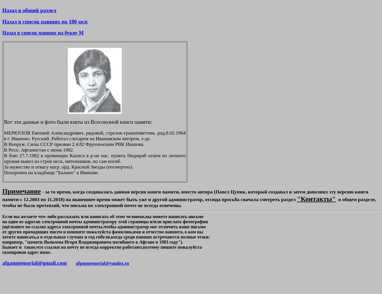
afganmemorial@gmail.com (34, 263)
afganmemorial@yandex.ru (102, 263)
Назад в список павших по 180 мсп (44, 22)
